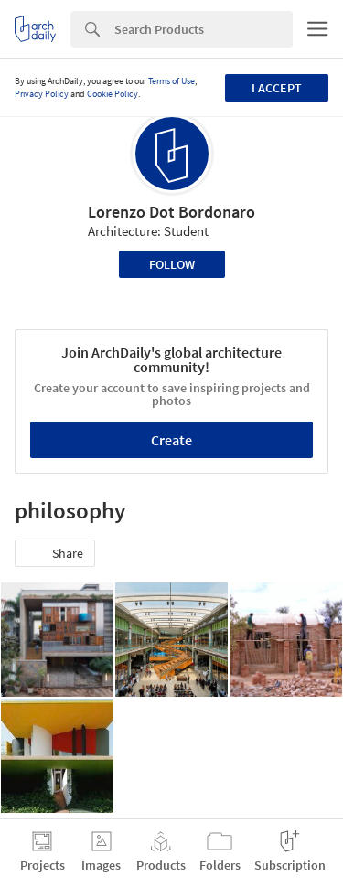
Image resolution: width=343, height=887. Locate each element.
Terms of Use (171, 81)
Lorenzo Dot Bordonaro (171, 211)
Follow (172, 264)
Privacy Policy (42, 94)
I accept (277, 88)
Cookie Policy (112, 94)
